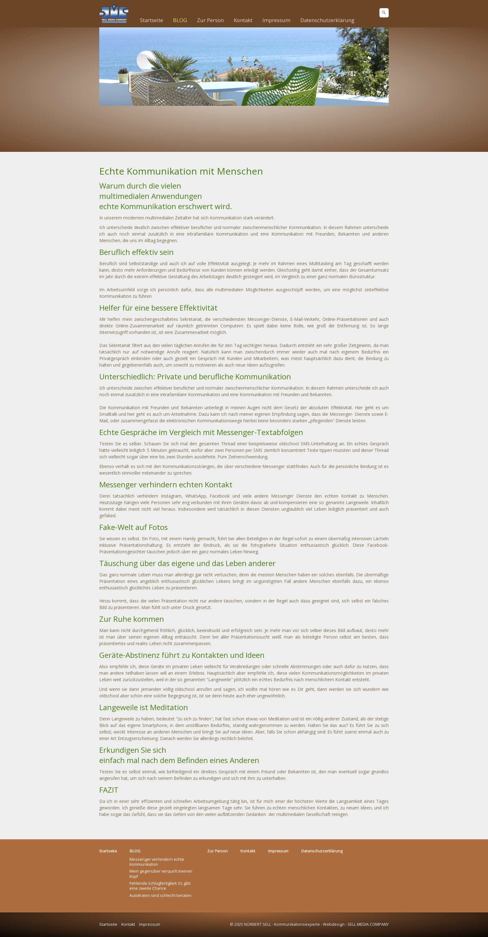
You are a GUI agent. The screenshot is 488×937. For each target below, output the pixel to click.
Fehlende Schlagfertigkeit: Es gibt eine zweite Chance (159, 886)
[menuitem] (151, 20)
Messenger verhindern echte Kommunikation (156, 862)
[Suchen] (384, 12)
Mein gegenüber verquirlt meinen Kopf (160, 874)
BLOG (180, 20)
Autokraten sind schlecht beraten (160, 895)
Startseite (151, 20)
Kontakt (243, 20)
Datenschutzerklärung (327, 20)
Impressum (276, 20)
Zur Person (210, 20)
